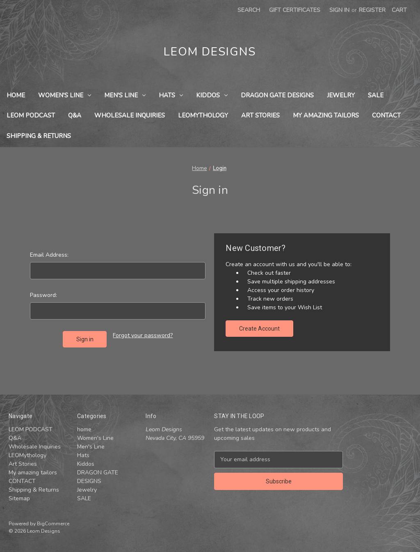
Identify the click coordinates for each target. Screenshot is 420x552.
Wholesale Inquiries (129, 115)
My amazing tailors (326, 115)
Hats (171, 95)
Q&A (74, 115)
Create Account (259, 328)
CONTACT (386, 115)
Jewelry (341, 95)
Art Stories (260, 115)
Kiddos (212, 95)
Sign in (339, 10)
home (16, 95)
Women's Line (64, 95)
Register (372, 10)
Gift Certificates (294, 10)
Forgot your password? (143, 335)
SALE (375, 95)
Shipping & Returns (39, 136)
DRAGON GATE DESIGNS (277, 95)
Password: (43, 295)
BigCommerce (53, 523)
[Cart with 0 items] (399, 10)
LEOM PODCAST (31, 115)
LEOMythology (203, 115)
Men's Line (125, 95)
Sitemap (19, 498)
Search (248, 10)
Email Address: (49, 255)
